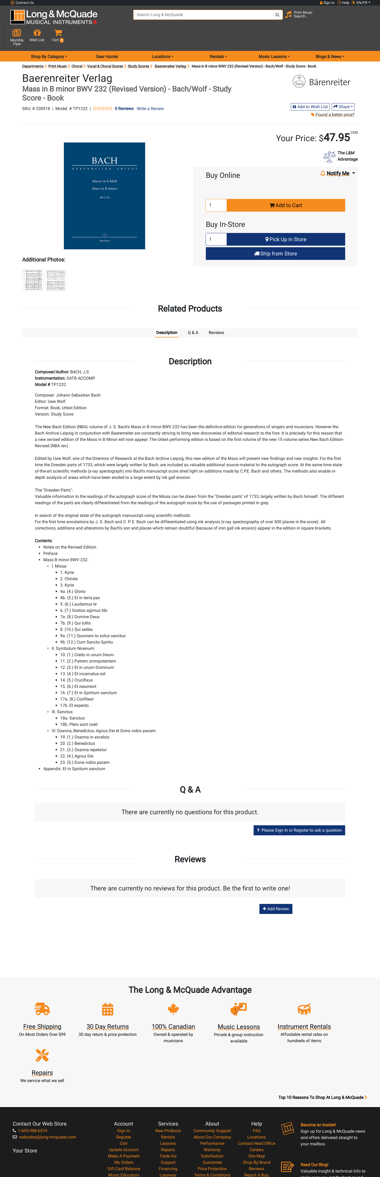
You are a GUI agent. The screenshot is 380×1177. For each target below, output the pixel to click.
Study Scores (138, 47)
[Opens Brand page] (324, 62)
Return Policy (212, 1129)
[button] (366, 19)
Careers (257, 1091)
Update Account (124, 1091)
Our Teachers (212, 1135)
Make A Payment (124, 1097)
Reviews (256, 1110)
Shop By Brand (256, 1104)
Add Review (276, 890)
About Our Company (212, 1078)
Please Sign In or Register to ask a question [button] (299, 811)
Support (168, 1104)
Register (123, 1078)
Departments (33, 47)
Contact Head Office (256, 1085)
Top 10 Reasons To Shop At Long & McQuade (322, 1039)
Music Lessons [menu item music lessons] (273, 37)
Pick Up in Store (286, 220)
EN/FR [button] (359, 3)
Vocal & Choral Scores (105, 47)
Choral (77, 47)
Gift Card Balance (123, 1110)
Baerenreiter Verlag (170, 47)
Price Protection (212, 1110)
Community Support (212, 1072)
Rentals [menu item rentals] (217, 37)
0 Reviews (124, 90)
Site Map (256, 1097)
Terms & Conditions (212, 1116)
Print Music (57, 47)
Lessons (168, 1085)
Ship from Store (275, 235)
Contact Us (22, 3)
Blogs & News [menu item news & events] (328, 37)
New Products (168, 1072)
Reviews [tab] (216, 313)
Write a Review (150, 89)
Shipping (168, 1123)
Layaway (168, 1116)
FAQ (256, 1072)
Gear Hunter (107, 37)
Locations (256, 1078)
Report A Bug (256, 1116)
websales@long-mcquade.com (44, 1078)
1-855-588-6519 (30, 1072)
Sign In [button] (327, 3)
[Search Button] (272, 18)
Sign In (123, 1072)
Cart (123, 1085)
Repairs (168, 1091)
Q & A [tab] (193, 313)
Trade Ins (168, 1097)
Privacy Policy (212, 1123)
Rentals (168, 1078)
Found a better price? (333, 95)
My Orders (123, 1104)
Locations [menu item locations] (161, 37)
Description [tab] (166, 313)
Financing (168, 1110)
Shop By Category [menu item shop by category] (47, 37)
